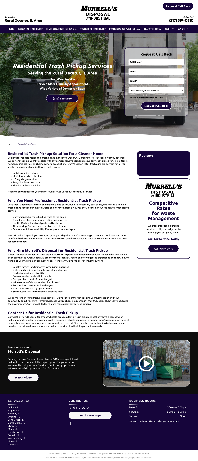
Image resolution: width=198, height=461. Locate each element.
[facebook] (71, 423)
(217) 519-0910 (181, 20)
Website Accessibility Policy (138, 454)
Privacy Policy (54, 454)
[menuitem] (11, 28)
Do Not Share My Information (74, 454)
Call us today (64, 191)
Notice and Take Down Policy (114, 454)
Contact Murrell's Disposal (22, 316)
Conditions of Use (95, 454)
